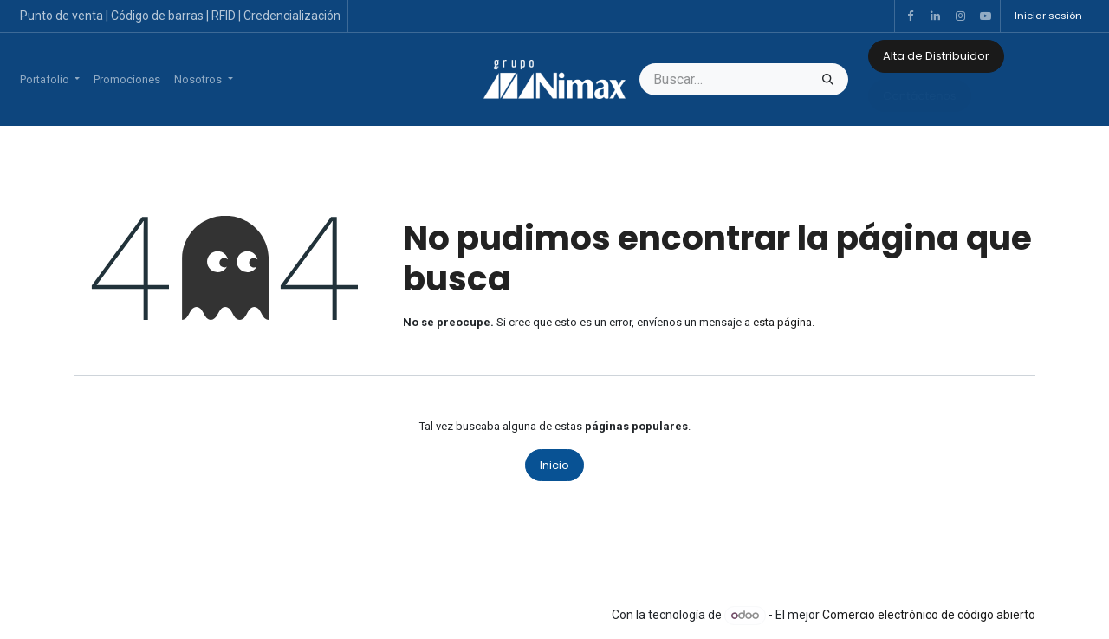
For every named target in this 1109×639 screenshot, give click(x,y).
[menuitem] (50, 79)
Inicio (554, 465)
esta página (782, 322)
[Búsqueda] (827, 79)
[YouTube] (985, 16)
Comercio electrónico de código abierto (928, 615)
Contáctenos (919, 96)
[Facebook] (909, 16)
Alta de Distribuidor (936, 56)
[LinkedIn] (935, 16)
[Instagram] (960, 16)
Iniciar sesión (1048, 16)
